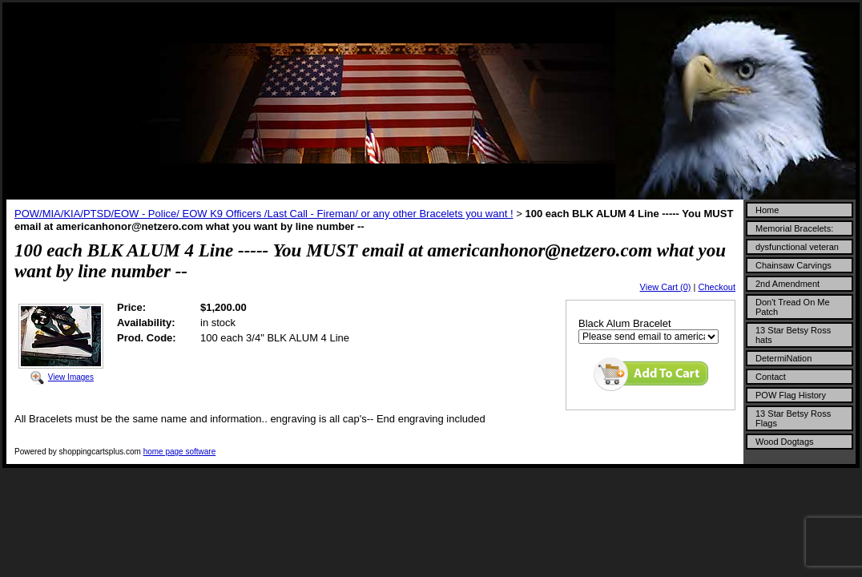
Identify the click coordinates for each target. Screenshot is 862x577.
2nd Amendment (787, 283)
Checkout (717, 287)
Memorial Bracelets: (794, 228)
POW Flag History (790, 395)
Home (767, 210)
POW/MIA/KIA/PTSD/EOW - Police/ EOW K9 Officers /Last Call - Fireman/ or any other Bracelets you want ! (264, 214)
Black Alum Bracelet (624, 323)
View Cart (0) (665, 287)
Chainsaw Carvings (793, 265)
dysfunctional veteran (797, 247)
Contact (770, 376)
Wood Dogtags (784, 441)
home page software (179, 451)
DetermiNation (783, 358)
